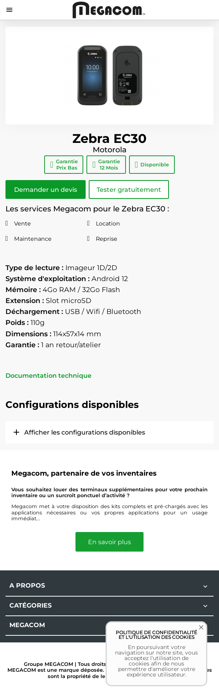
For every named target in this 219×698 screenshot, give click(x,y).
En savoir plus (109, 542)
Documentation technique (48, 376)
